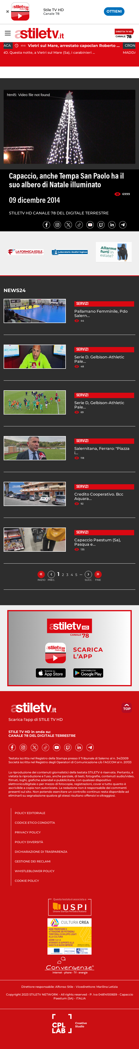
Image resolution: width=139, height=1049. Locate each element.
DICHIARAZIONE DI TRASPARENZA (41, 851)
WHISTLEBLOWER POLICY (34, 871)
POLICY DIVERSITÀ (29, 842)
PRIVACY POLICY (28, 832)
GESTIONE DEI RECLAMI (33, 861)
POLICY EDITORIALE (30, 813)
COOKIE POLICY (27, 881)
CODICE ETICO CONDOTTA (35, 822)
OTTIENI (114, 11)
